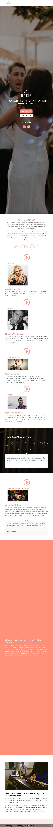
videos (13, 342)
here (15, 295)
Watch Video (26, 116)
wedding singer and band (18, 449)
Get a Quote (26, 111)
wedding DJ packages (32, 449)
